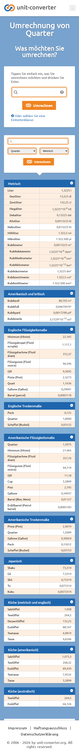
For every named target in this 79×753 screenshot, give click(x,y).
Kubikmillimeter (18, 283)
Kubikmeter (15, 245)
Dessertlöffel (16, 621)
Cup (10, 481)
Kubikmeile (15, 318)
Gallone (12, 493)
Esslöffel (13, 627)
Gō (9, 573)
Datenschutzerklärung (39, 734)
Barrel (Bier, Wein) (19, 499)
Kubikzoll (13, 300)
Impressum (17, 728)
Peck (11, 412)
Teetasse (13, 633)
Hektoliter (14, 227)
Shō (10, 579)
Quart (11, 383)
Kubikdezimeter (18, 271)
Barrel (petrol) (17, 395)
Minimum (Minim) (19, 336)
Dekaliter (15, 215)
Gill (10, 371)
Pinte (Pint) (15, 377)
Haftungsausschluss (50, 728)
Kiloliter (15, 221)
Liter (11, 190)
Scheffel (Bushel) (18, 424)
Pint (10, 487)
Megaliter (16, 208)
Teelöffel (13, 615)
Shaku (11, 567)
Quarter (13, 418)
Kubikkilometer (19, 265)
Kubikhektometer (21, 258)
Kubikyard (14, 312)
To (9, 585)
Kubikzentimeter (18, 277)
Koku (11, 591)
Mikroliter (14, 239)
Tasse (11, 639)
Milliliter (13, 233)
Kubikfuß (13, 306)
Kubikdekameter (20, 251)
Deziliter (15, 196)
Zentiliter (16, 202)
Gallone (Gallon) (18, 389)
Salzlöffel (14, 609)
